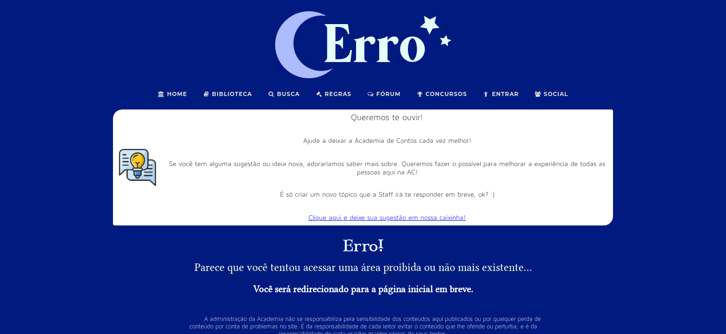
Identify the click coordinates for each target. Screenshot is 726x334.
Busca (284, 93)
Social (551, 93)
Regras (333, 93)
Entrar (501, 93)
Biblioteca (227, 93)
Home (172, 93)
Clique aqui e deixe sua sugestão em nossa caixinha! (387, 217)
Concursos (441, 93)
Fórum (384, 93)
